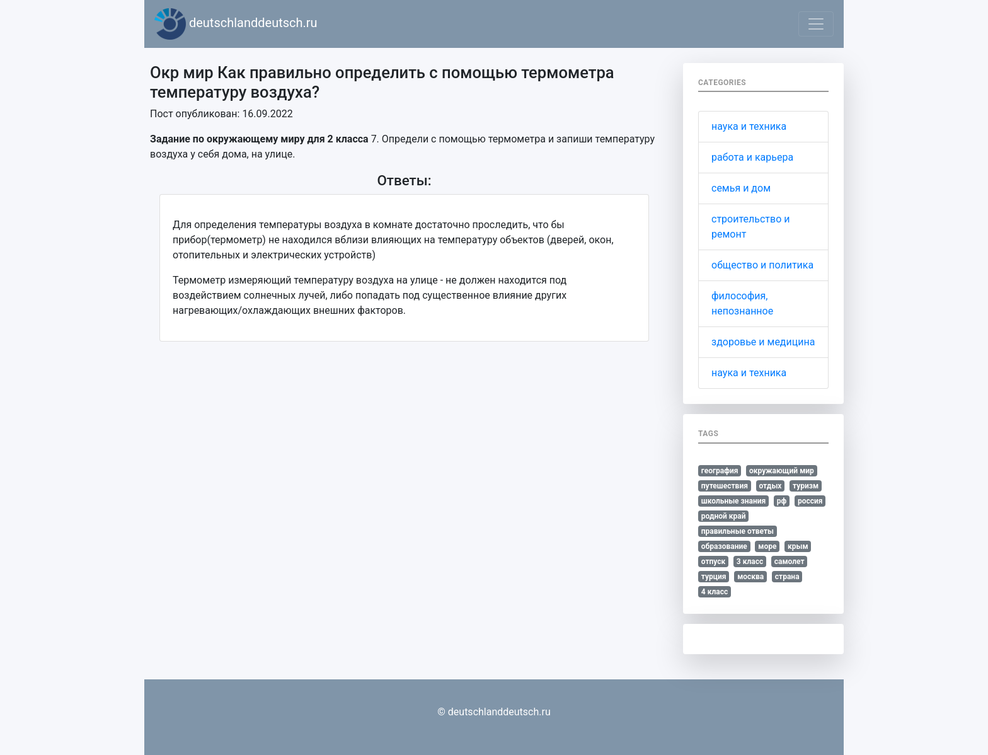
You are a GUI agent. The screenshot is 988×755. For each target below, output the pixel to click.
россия (810, 501)
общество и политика (762, 265)
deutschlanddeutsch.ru (236, 24)
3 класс (750, 561)
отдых (770, 485)
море (767, 546)
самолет (789, 561)
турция (714, 576)
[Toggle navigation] (816, 24)
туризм (806, 485)
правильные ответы (737, 531)
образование (724, 546)
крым (798, 546)
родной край (723, 516)
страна (787, 576)
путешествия (724, 485)
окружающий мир (781, 470)
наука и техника (748, 126)
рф (782, 501)
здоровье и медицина (763, 342)
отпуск (713, 561)
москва (750, 576)
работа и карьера (752, 157)
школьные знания (733, 501)
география (719, 470)
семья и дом (741, 188)
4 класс (714, 591)
